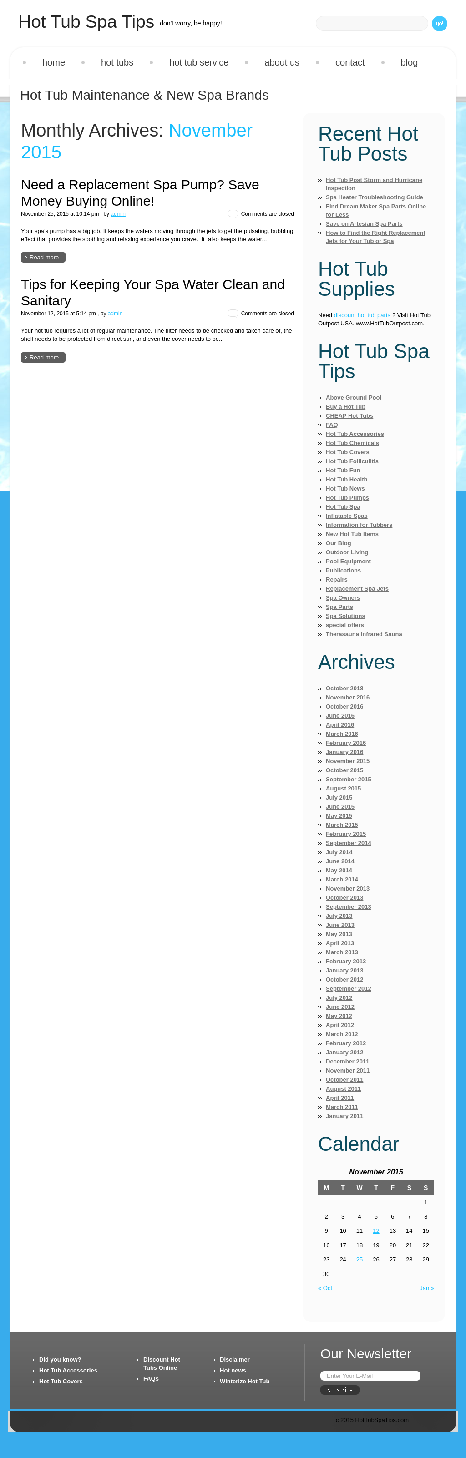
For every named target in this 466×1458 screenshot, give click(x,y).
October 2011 (344, 1079)
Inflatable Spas (347, 515)
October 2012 (344, 979)
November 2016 (348, 697)
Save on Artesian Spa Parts (364, 223)
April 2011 (340, 1097)
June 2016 (340, 715)
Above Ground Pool (353, 397)
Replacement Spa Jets (357, 588)
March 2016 (342, 733)
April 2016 (340, 724)
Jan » (427, 1288)
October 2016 (344, 706)
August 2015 (343, 788)
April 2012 (340, 1025)
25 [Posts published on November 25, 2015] (359, 1259)
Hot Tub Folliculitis (352, 461)
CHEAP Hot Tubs (349, 415)
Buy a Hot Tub (345, 406)
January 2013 (344, 970)
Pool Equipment (348, 561)
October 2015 (344, 770)
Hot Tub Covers (348, 452)
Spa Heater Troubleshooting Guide (374, 197)
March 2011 (342, 1107)
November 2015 (348, 761)
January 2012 (344, 1052)
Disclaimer (235, 1359)
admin (118, 214)
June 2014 (340, 861)
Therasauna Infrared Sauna (364, 634)
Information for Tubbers (359, 524)
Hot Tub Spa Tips (86, 21)
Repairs (337, 579)
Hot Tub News (345, 488)
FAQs (151, 1378)
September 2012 (348, 988)
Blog (409, 62)
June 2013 (340, 924)
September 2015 (348, 779)
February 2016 (346, 742)
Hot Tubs (117, 62)
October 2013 (344, 897)
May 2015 (339, 815)
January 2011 (344, 1116)
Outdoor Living (347, 552)
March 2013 (342, 952)
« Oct (325, 1288)
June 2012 (340, 1006)
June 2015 (340, 806)
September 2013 (348, 906)
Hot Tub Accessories (355, 433)
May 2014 (339, 870)
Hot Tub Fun (343, 470)
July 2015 (339, 797)
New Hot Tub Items (352, 534)
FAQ (332, 424)
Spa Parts (339, 606)
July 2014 (339, 852)
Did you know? (60, 1359)
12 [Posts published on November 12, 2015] (376, 1230)
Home (53, 62)
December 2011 (347, 1061)
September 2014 (348, 843)
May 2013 (339, 934)
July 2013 (339, 915)
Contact (350, 62)
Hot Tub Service (198, 62)
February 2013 (346, 961)
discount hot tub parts (363, 315)
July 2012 (339, 997)
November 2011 (348, 1070)
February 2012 (346, 1043)
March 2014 (342, 879)
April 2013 (340, 943)
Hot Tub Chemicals (352, 443)
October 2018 (344, 688)
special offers (345, 625)
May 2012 (339, 1015)
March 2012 (342, 1034)
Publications (343, 570)
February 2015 (346, 833)
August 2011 (343, 1088)
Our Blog (338, 543)
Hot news (233, 1370)
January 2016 (344, 752)
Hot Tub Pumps (347, 497)
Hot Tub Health (346, 479)
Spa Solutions (345, 616)
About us (281, 62)
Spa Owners (343, 597)
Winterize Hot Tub (244, 1381)
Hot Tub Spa (343, 506)
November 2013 (348, 888)
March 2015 (342, 824)
